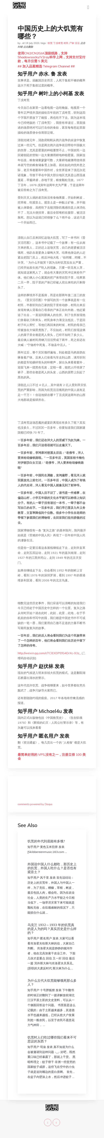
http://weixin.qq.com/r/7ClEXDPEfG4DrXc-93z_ (49, 653)
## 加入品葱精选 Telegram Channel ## (46, 66)
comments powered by (35, 804)
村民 (66, 43)
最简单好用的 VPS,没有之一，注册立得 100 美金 (52, 756)
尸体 (71, 43)
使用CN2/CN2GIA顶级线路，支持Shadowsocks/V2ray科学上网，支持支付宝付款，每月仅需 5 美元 (51, 57)
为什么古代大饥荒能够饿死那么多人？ (52, 982)
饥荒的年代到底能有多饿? (46, 841)
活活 (77, 43)
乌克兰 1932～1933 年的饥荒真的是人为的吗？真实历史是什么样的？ (52, 929)
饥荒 (50, 43)
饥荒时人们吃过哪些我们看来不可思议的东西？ (52, 1039)
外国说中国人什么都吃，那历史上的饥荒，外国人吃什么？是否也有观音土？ (52, 868)
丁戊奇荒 (58, 43)
